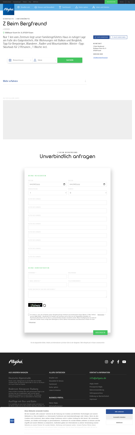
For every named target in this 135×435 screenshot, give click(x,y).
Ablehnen (119, 417)
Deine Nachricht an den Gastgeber (42, 292)
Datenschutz (101, 318)
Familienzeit (53, 388)
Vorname (32, 275)
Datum (30, 180)
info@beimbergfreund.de (100, 58)
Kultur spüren (53, 391)
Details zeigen (99, 431)
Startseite (8, 19)
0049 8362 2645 (98, 54)
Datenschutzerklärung (97, 394)
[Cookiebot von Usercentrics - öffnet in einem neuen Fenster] (12, 431)
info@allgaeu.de (98, 382)
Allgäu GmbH (94, 387)
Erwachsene (33, 189)
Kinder (70, 189)
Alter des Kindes (34, 199)
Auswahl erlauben (119, 411)
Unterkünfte (23, 19)
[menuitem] (23, 7)
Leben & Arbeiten (55, 394)
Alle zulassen (119, 406)
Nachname (72, 275)
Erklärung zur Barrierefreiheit (99, 400)
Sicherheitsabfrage (36, 305)
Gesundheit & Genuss (56, 385)
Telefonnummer (74, 284)
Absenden (100, 336)
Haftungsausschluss (96, 397)
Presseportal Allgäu (96, 391)
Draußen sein (53, 382)
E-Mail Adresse (34, 284)
